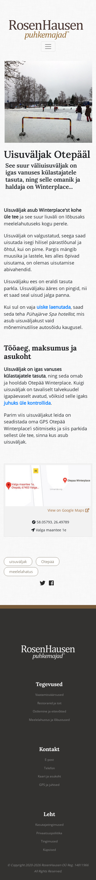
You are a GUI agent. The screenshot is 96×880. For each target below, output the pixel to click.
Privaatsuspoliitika (49, 833)
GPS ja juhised (49, 785)
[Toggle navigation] (48, 46)
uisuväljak (18, 561)
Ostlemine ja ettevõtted (49, 711)
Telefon (49, 768)
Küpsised (49, 850)
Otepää (47, 561)
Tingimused (49, 841)
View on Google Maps (68, 510)
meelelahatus (21, 571)
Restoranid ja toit (49, 703)
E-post (49, 759)
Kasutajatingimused (49, 824)
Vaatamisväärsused (49, 694)
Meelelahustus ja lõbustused (49, 720)
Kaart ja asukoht (49, 776)
